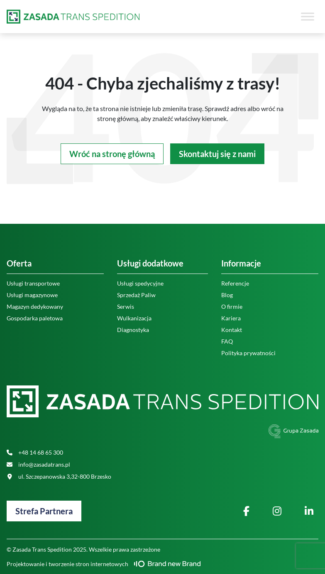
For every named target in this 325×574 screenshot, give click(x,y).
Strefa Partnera (44, 511)
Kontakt (231, 329)
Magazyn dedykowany (35, 306)
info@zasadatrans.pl (38, 464)
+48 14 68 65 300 (35, 452)
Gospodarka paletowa (35, 318)
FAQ (227, 341)
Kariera (231, 318)
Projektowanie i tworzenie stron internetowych (103, 563)
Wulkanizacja (134, 318)
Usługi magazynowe (32, 294)
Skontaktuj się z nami (217, 154)
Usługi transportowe (33, 283)
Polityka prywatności (248, 352)
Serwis (125, 306)
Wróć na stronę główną (112, 154)
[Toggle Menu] (307, 16)
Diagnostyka (133, 329)
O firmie (231, 306)
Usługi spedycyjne (140, 283)
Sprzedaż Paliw (136, 294)
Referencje (235, 283)
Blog (227, 294)
